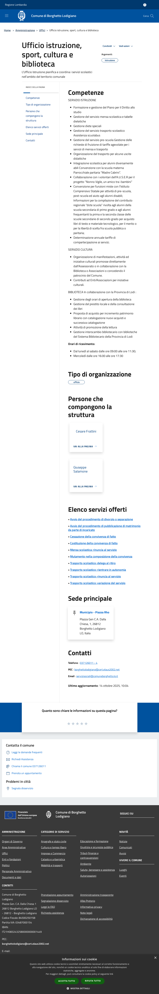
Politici (6, 865)
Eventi (123, 876)
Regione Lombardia (16, 5)
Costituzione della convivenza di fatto (94, 543)
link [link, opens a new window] (111, 974)
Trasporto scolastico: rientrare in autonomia (98, 570)
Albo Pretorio (87, 901)
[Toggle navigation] (7, 16)
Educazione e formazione (94, 841)
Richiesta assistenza (52, 913)
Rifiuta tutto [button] (93, 980)
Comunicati (125, 847)
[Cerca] (152, 16)
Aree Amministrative (14, 847)
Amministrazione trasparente (96, 895)
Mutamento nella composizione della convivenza (101, 556)
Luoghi (123, 870)
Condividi (109, 46)
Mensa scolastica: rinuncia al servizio (93, 550)
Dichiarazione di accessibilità (96, 919)
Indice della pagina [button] (35, 87)
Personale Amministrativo (16, 871)
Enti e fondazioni (11, 859)
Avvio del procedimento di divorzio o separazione (101, 519)
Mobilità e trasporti (52, 865)
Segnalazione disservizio (54, 901)
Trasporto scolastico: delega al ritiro (93, 563)
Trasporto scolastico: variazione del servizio (97, 583)
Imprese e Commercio (53, 853)
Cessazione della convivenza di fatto (93, 536)
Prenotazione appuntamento (57, 895)
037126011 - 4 (88, 663)
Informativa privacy (91, 907)
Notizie (123, 841)
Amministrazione (25, 30)
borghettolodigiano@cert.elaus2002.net (97, 669)
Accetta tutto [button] (66, 981)
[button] (79, 988)
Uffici (42, 30)
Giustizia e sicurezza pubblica (96, 847)
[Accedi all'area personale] (144, 4)
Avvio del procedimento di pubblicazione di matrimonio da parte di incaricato (104, 528)
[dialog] (79, 974)
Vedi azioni (126, 46)
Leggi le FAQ (48, 907)
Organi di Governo (12, 841)
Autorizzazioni (88, 876)
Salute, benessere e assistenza (97, 870)
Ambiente (85, 864)
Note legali (86, 913)
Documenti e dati (11, 877)
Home (7, 30)
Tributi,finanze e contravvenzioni (89, 855)
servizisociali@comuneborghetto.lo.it (97, 676)
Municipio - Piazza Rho (94, 612)
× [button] (155, 958)
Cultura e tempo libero (53, 847)
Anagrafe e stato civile (53, 841)
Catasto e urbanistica (53, 859)
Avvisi (122, 853)
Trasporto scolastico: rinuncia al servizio (95, 576)
